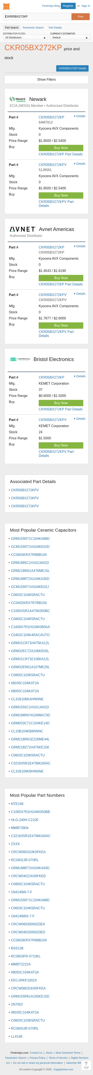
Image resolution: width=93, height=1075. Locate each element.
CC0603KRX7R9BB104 (29, 555)
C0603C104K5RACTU (28, 595)
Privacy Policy (37, 1057)
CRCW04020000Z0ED (28, 932)
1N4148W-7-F (21, 892)
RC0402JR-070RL (25, 860)
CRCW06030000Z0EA (28, 924)
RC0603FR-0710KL (26, 956)
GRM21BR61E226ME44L (30, 739)
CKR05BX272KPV (53, 165)
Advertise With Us (76, 1062)
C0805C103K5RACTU (28, 675)
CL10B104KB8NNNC (27, 731)
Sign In (86, 5)
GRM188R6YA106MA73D (30, 715)
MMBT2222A (21, 964)
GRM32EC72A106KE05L (30, 651)
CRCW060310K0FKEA (28, 852)
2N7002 (17, 1004)
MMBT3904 (20, 828)
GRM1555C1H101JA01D (30, 707)
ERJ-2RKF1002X (24, 980)
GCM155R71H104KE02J (30, 587)
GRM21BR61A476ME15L (30, 571)
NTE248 (17, 804)
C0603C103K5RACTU (28, 755)
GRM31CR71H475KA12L (30, 643)
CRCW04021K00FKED (28, 876)
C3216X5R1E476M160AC (31, 763)
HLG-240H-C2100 (24, 820)
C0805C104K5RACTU (28, 619)
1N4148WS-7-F (22, 916)
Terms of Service (58, 1057)
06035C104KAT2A (25, 683)
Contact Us (36, 1052)
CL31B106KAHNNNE (27, 699)
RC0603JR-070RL (25, 1028)
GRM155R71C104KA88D (30, 538)
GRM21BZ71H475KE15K (30, 747)
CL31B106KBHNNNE (27, 771)
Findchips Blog (51, 5)
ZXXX (15, 844)
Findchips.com (6, 6)
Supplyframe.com (63, 1069)
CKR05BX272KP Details (72, 68)
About (49, 1052)
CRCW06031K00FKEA (28, 988)
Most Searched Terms (68, 1052)
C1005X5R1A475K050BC (30, 611)
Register (68, 5)
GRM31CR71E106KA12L (30, 659)
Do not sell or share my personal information (38, 1062)
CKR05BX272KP (51, 117)
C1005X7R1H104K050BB (30, 812)
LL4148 (16, 1036)
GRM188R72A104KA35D (30, 579)
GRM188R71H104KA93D (30, 868)
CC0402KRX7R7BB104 (29, 603)
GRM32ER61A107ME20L (30, 667)
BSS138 (17, 948)
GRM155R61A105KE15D (30, 996)
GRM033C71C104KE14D (30, 723)
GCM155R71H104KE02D (30, 546)
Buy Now (61, 148)
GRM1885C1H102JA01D (30, 563)
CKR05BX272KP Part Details (61, 154)
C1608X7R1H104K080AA (30, 627)
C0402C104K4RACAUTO (30, 635)
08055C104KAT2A (25, 691)
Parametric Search (15, 1057)
